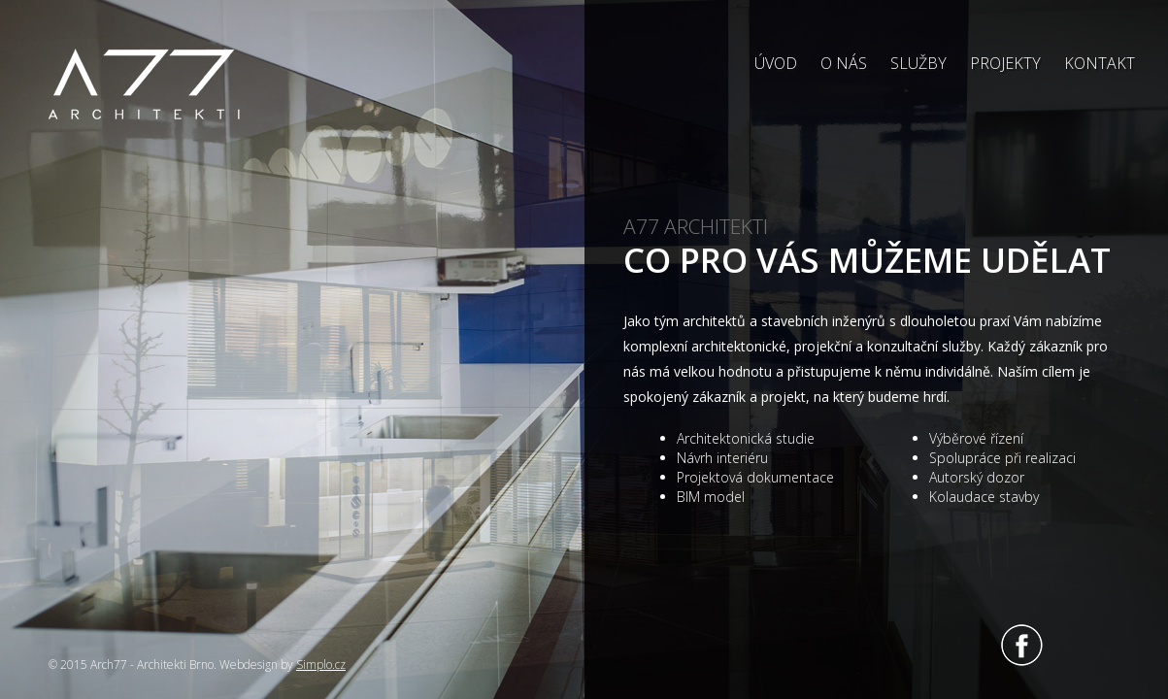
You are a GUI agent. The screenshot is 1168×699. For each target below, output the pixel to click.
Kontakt (1099, 63)
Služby (918, 63)
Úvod (775, 63)
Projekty (1005, 63)
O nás (843, 63)
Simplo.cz (321, 664)
